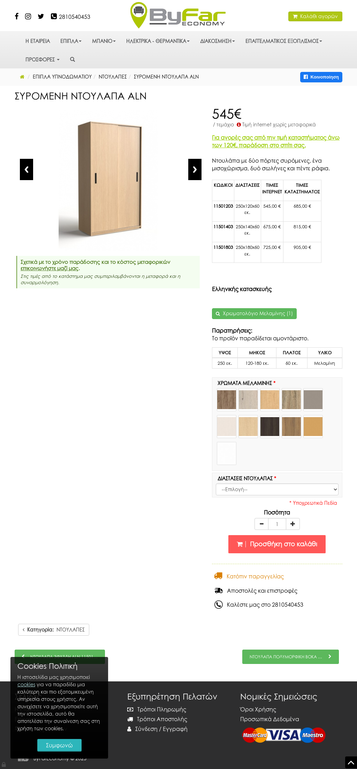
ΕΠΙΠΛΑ (71, 41)
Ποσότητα (277, 512)
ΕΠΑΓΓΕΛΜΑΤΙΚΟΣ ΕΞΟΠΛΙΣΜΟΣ (283, 41)
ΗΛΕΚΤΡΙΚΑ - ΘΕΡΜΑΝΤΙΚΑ (158, 41)
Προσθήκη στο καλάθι (277, 544)
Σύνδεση (142, 728)
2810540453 (74, 16)
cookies (26, 684)
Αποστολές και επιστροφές (255, 590)
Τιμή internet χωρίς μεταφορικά (275, 124)
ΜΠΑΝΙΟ (104, 41)
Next (195, 169)
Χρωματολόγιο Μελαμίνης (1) (258, 313)
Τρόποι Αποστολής (157, 719)
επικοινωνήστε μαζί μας (49, 268)
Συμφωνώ (59, 745)
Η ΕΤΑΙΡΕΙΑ (37, 41)
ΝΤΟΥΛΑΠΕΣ (54, 630)
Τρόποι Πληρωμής (156, 709)
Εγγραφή (175, 728)
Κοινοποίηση (321, 77)
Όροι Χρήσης (258, 709)
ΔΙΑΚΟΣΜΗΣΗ (217, 41)
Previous (26, 169)
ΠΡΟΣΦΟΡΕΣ (42, 59)
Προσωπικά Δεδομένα (269, 719)
